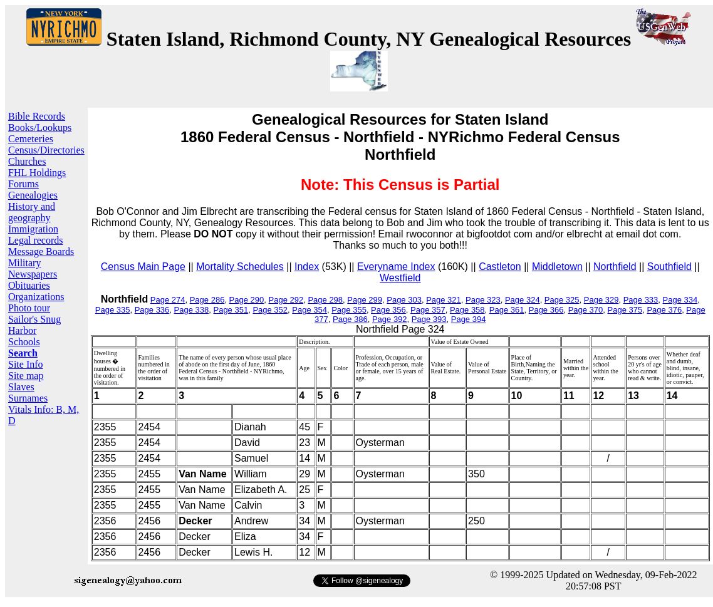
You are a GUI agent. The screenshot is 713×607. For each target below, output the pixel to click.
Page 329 (601, 299)
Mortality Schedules (240, 266)
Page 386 (350, 319)
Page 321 (443, 299)
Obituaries (29, 285)
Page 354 (309, 309)
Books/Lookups (39, 127)
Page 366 (546, 309)
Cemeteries (30, 138)
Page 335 (112, 309)
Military (24, 262)
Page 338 (191, 309)
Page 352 (270, 309)
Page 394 (468, 319)
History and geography (31, 212)
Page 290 (246, 299)
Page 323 (483, 299)
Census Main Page (143, 266)
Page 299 (364, 299)
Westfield (400, 277)
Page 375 (625, 309)
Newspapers (32, 274)
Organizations (36, 296)
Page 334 (680, 299)
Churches (27, 161)
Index (306, 266)
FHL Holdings (37, 172)
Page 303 (404, 299)
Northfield (614, 266)
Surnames (28, 398)
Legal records (35, 240)
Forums (23, 184)
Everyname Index (396, 266)
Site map (25, 375)
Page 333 (640, 299)
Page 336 (152, 309)
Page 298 (325, 299)
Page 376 (664, 309)
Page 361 (506, 309)
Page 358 (467, 309)
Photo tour (29, 308)
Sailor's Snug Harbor (34, 325)
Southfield (669, 266)
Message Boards (41, 251)
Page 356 (388, 309)
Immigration (33, 229)
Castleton (500, 266)
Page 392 (389, 319)
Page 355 (349, 309)
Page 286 (207, 299)
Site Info (25, 364)
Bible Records (36, 116)
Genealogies (33, 195)
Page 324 (522, 299)
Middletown (557, 266)
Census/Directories (46, 150)
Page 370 (585, 309)
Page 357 (427, 309)
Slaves (21, 386)
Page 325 (562, 299)
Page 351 (230, 309)
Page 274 (167, 299)
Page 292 (286, 299)
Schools (24, 341)
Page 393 (429, 319)
